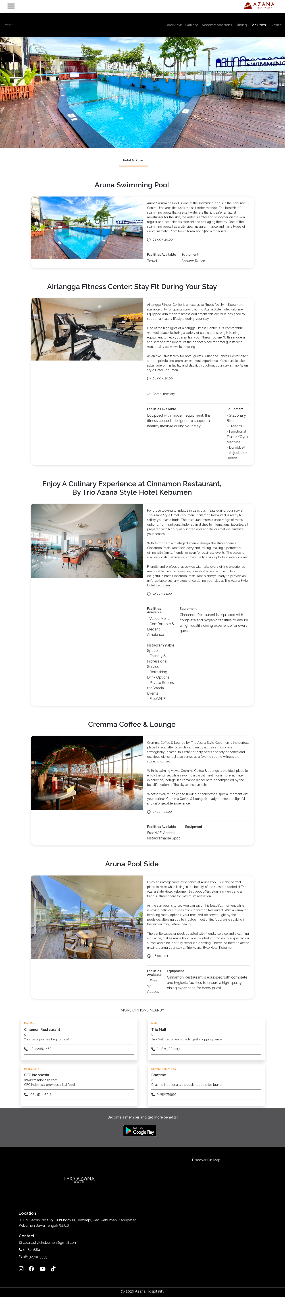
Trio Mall (158, 1029)
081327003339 (33, 1257)
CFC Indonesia (36, 1075)
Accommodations (217, 25)
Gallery (191, 25)
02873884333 (32, 1250)
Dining (241, 25)
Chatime (158, 1075)
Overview (174, 24)
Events (275, 25)
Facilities (258, 25)
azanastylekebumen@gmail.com (48, 1242)
